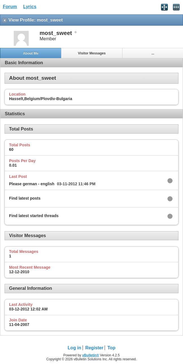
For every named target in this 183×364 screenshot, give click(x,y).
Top (111, 347)
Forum (10, 6)
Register (94, 347)
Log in (74, 347)
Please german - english (31, 184)
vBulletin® (90, 355)
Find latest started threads (34, 215)
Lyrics (29, 6)
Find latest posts (24, 198)
